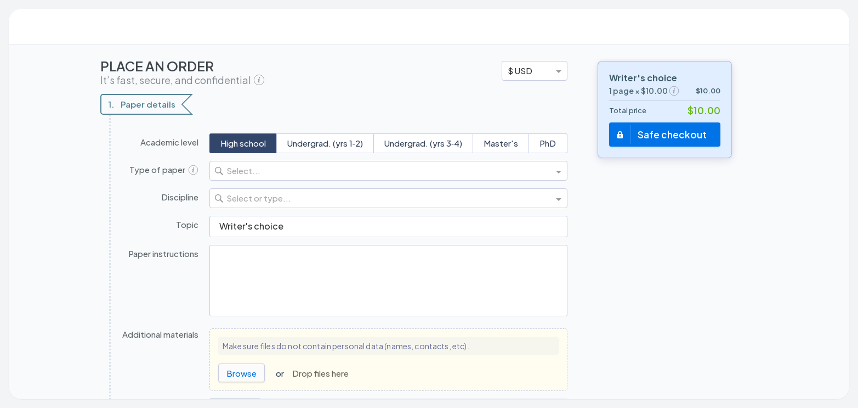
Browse (241, 373)
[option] (534, 71)
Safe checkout (672, 134)
